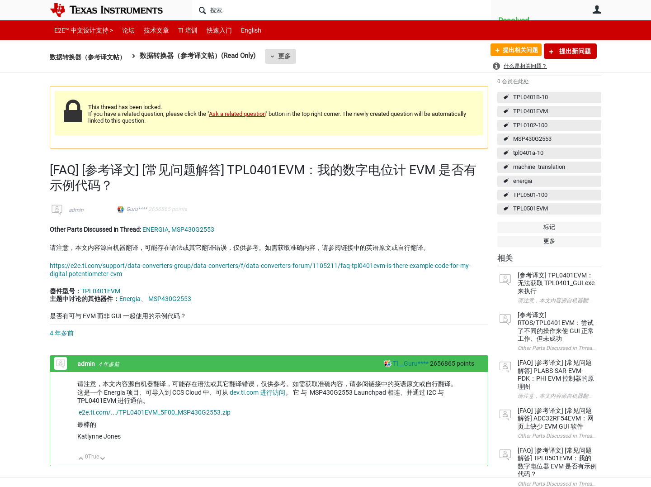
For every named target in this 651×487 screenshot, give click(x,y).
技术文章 (150, 30)
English (240, 30)
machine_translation (539, 166)
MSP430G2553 (532, 138)
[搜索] (341, 10)
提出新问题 (574, 51)
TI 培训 (180, 30)
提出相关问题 (517, 51)
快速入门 (210, 30)
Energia (130, 298)
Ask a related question (237, 113)
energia (522, 180)
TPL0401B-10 (530, 97)
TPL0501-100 (530, 194)
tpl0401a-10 (528, 152)
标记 (549, 227)
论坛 (123, 30)
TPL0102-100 (530, 125)
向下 (103, 459)
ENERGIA (155, 229)
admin (76, 210)
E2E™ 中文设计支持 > (81, 30)
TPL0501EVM (530, 208)
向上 (81, 459)
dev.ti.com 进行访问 (257, 392)
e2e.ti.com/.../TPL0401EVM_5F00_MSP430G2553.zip (155, 412)
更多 (289, 56)
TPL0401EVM (530, 111)
